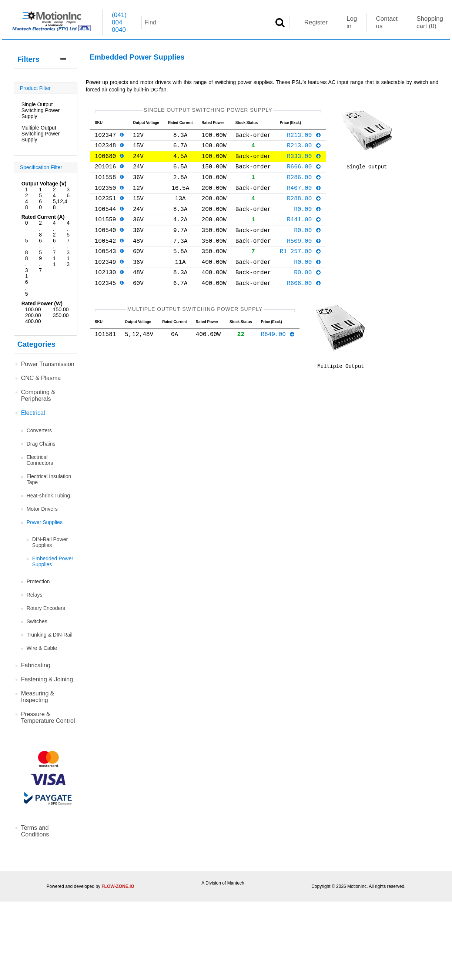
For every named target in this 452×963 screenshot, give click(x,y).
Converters (39, 430)
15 (40, 192)
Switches (37, 621)
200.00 (33, 315)
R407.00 (304, 198)
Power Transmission (47, 364)
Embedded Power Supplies (52, 561)
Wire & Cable (42, 648)
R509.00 (304, 258)
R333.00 (304, 162)
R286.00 (304, 186)
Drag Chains (41, 444)
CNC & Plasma (41, 378)
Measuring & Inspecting (37, 696)
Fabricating (35, 665)
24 (54, 192)
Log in (351, 22)
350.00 (61, 315)
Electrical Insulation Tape (49, 479)
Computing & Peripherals (38, 395)
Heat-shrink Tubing (48, 496)
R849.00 (278, 360)
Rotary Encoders (46, 608)
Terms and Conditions (35, 831)
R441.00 (304, 234)
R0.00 (307, 222)
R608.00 (304, 306)
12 (26, 192)
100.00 (33, 309)
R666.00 (304, 174)
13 (68, 261)
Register (316, 22)
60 (40, 204)
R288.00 (304, 210)
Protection (38, 581)
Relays (35, 595)
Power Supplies (45, 522)
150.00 (61, 309)
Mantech (235, 883)
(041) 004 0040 (119, 22)
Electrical (33, 413)
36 (68, 192)
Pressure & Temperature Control (48, 717)
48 (26, 204)
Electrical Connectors (40, 460)
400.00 (33, 321)
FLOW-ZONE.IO (117, 886)
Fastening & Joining (47, 679)
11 (54, 261)
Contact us (387, 22)
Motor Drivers (42, 509)
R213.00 (304, 138)
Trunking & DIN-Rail (50, 635)
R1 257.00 (300, 270)
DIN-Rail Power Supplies (50, 542)
